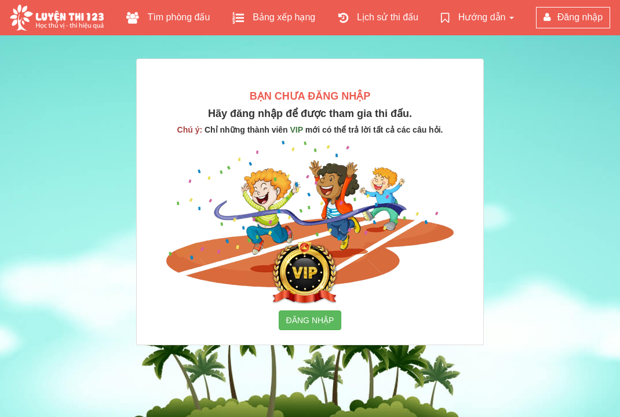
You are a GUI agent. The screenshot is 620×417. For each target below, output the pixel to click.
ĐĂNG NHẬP (310, 320)
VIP (296, 129)
